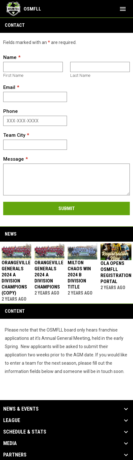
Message (13, 159)
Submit (66, 208)
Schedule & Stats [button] (24, 431)
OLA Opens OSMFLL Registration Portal (115, 272)
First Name (13, 75)
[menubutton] (123, 9)
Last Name (80, 75)
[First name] (33, 67)
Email (9, 87)
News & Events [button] (21, 409)
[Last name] (100, 67)
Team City (14, 135)
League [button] (11, 420)
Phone (10, 111)
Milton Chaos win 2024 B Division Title (79, 275)
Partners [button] (14, 454)
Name (10, 57)
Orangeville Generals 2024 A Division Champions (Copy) (16, 278)
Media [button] (10, 443)
